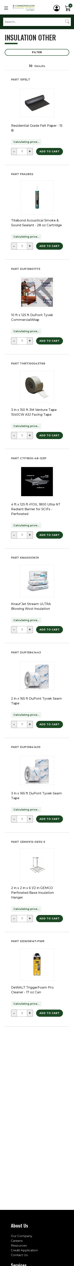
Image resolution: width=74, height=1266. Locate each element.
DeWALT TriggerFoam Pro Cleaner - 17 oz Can (32, 990)
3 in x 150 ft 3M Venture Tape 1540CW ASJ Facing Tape (34, 412)
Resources (19, 1245)
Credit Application (24, 1250)
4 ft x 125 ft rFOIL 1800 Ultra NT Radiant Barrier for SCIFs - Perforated (35, 509)
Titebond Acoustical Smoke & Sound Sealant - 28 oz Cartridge (36, 223)
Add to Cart (49, 151)
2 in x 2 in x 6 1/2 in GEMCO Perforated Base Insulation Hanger (32, 892)
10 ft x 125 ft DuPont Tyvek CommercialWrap (32, 317)
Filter (37, 52)
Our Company (21, 1236)
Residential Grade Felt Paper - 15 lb (36, 128)
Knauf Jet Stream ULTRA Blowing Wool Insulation (31, 606)
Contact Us (19, 1255)
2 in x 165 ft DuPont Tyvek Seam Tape (36, 701)
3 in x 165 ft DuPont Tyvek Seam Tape (36, 795)
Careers (16, 1241)
